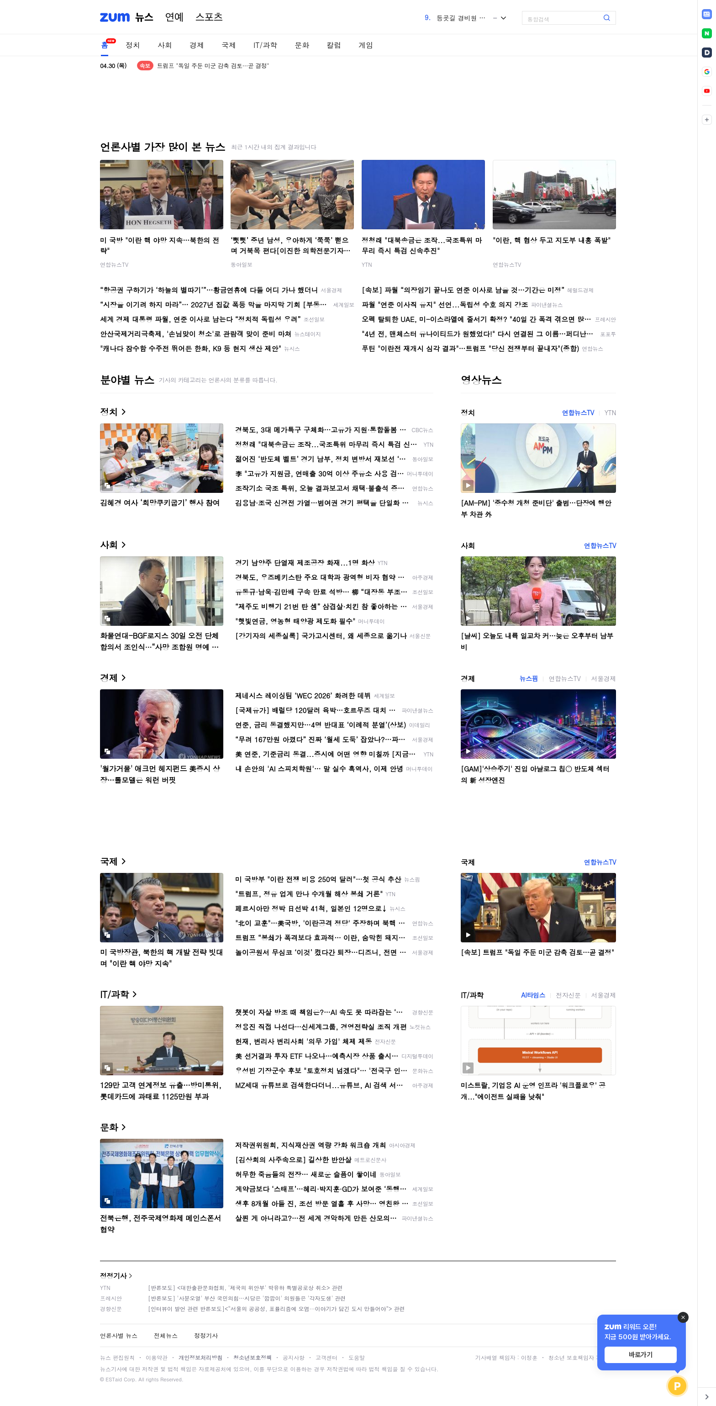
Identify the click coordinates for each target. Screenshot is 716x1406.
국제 (228, 45)
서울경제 (603, 678)
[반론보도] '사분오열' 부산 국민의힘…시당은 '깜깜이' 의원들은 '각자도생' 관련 (247, 1298)
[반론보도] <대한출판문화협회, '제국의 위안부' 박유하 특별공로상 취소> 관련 (245, 1287)
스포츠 (209, 17)
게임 (365, 45)
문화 (302, 45)
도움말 (356, 1357)
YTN (367, 264)
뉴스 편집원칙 (117, 1357)
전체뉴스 (166, 1335)
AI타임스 (533, 994)
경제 (197, 45)
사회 (165, 45)
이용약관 (157, 1357)
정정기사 (113, 1275)
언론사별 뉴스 (118, 1335)
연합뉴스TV (114, 264)
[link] (707, 14)
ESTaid (113, 1379)
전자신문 (568, 994)
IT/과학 (265, 45)
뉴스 (144, 17)
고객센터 (326, 1357)
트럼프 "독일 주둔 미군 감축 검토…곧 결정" (213, 65)
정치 (133, 45)
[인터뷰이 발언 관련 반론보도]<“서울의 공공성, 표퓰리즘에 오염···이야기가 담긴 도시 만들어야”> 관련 (276, 1308)
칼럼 (333, 45)
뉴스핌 (529, 678)
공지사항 (294, 1357)
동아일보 (242, 264)
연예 (174, 17)
